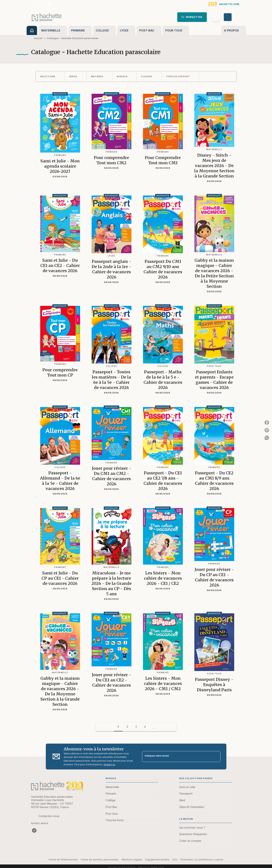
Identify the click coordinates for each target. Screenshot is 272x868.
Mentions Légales (132, 859)
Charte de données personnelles (100, 859)
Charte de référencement (63, 859)
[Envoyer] (215, 756)
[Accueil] (46, 17)
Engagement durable (157, 859)
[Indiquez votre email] (176, 756)
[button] (192, 17)
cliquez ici (109, 764)
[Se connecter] (232, 17)
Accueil (38, 38)
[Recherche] (216, 17)
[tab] (32, 30)
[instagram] (49, 4)
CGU (174, 859)
